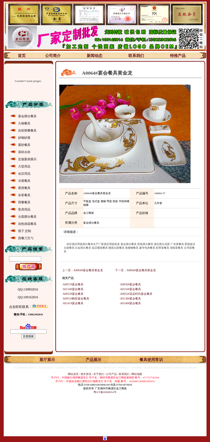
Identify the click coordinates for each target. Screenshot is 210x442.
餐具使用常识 (151, 360)
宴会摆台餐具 (27, 116)
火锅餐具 (24, 123)
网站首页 (73, 374)
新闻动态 (94, 56)
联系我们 (136, 56)
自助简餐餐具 (27, 130)
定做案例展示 (27, 159)
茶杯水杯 (24, 152)
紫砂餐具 (24, 145)
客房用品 (24, 209)
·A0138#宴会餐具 (129, 298)
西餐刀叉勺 (25, 238)
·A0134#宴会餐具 (71, 289)
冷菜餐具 (24, 180)
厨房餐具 (24, 188)
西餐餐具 (24, 202)
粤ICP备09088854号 (105, 392)
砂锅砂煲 (24, 137)
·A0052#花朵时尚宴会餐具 (135, 293)
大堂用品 (24, 166)
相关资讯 (86, 374)
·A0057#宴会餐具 (71, 284)
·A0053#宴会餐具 (71, 293)
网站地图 (136, 374)
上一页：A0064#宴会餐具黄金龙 (83, 270)
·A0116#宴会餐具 (129, 289)
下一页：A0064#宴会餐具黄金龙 (135, 270)
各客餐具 (24, 195)
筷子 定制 (24, 231)
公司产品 (111, 374)
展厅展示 (47, 360)
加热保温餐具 (27, 224)
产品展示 (93, 360)
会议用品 (24, 173)
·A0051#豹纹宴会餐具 (74, 298)
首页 (22, 56)
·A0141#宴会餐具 (71, 303)
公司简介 (53, 56)
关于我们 (99, 374)
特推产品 (178, 56)
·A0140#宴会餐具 (129, 303)
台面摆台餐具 (27, 216)
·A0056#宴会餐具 (129, 284)
